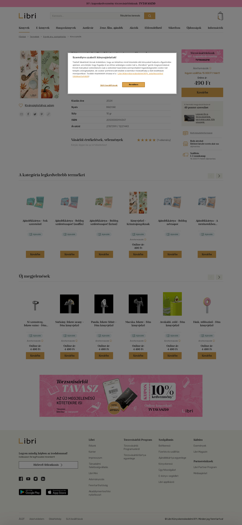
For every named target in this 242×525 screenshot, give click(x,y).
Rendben (133, 84)
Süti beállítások (109, 85)
